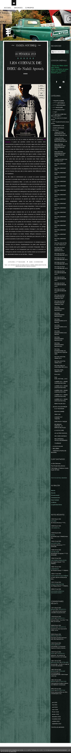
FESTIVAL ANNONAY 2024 (60, 236)
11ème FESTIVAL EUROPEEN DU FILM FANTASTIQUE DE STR (60, 141)
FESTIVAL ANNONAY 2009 (60, 174)
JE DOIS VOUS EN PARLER (60, 408)
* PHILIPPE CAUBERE (58, 102)
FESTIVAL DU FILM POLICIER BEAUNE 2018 (61, 264)
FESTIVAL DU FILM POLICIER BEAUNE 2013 (61, 260)
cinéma (32, 266)
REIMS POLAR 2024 (59, 405)
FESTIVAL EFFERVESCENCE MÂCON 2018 (59, 340)
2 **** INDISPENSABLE (59, 106)
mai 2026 (54, 706)
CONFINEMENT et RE (58, 127)
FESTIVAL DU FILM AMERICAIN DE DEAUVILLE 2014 (59, 250)
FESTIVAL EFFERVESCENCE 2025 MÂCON (60, 334)
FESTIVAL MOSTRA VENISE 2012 (59, 359)
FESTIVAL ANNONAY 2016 (60, 205)
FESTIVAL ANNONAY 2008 (60, 170)
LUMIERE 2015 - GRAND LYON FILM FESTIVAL (61, 383)
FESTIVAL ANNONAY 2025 (60, 240)
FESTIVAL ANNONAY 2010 (60, 179)
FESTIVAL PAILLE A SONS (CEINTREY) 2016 (60, 367)
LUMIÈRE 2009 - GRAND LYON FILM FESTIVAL (61, 392)
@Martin (53, 610)
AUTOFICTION (55, 545)
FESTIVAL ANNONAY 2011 (60, 183)
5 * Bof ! (55, 113)
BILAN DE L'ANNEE (59, 413)
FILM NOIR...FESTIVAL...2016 (60, 379)
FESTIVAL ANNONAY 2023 (60, 232)
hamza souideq (31, 267)
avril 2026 (55, 708)
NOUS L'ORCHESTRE (57, 585)
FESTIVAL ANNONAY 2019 (60, 218)
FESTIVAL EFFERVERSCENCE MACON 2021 (59, 310)
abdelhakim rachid (40, 266)
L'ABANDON (55, 570)
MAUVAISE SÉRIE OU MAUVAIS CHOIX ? (57, 593)
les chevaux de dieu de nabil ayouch (19, 266)
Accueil (7, 9)
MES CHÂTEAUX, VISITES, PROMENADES (60, 441)
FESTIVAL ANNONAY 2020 (60, 223)
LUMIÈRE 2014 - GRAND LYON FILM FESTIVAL (61, 401)
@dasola (53, 672)
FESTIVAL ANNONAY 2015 (60, 201)
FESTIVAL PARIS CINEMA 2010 (58, 372)
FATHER (53, 522)
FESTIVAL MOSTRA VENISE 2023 (59, 363)
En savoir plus (12, 751)
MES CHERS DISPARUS (60, 437)
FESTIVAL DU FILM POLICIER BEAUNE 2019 (61, 268)
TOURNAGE (57, 444)
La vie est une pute (58, 447)
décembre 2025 (56, 718)
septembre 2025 (56, 725)
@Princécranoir (55, 664)
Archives (18, 9)
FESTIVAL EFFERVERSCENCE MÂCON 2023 (59, 316)
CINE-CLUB (57, 416)
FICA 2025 (57, 376)
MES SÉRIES (56, 450)
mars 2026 (55, 711)
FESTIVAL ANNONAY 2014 (60, 196)
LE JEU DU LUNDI (59, 432)
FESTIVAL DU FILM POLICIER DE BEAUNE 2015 (60, 280)
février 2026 (55, 713)
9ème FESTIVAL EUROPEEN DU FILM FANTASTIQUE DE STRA (59, 156)
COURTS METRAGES (58, 129)
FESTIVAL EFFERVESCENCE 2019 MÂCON (60, 322)
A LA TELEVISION (59, 410)
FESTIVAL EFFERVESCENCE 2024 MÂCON (60, 328)
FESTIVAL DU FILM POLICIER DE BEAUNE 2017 (60, 292)
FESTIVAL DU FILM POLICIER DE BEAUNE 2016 (60, 286)
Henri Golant (55, 501)
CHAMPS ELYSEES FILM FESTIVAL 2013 (60, 161)
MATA (53, 536)
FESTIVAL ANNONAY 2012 (60, 188)
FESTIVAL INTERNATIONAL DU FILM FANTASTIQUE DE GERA (60, 353)
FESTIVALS (56, 131)
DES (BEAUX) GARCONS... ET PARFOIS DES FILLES (60, 427)
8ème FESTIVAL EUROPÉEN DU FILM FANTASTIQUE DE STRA (59, 148)
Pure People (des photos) (58, 467)
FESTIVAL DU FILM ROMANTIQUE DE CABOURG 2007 (59, 298)
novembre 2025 (56, 720)
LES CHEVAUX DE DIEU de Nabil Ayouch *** (25, 69)
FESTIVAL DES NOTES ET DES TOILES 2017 (60, 245)
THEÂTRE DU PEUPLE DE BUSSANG (58, 453)
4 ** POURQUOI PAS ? (59, 111)
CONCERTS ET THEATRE (58, 419)
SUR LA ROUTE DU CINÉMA (59, 577)
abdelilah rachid (21, 267)
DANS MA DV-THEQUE (60, 423)
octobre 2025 (56, 723)
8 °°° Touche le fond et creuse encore (60, 124)
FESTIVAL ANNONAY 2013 (60, 192)
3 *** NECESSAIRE (20, 263)
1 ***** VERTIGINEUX (59, 104)
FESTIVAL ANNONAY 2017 (60, 210)
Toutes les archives (57, 728)
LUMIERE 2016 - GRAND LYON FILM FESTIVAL (61, 388)
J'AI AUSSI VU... (55, 529)
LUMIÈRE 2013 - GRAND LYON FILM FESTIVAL (61, 397)
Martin (53, 619)
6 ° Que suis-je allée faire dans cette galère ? (58, 116)
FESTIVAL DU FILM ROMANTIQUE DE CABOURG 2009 (59, 304)
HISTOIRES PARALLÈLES (59, 562)
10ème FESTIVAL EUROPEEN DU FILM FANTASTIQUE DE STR (60, 135)
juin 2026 (54, 704)
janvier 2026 (55, 715)
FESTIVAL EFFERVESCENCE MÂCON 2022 (59, 346)
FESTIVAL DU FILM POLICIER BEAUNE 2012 (61, 255)
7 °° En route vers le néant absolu (59, 120)
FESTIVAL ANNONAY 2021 (60, 227)
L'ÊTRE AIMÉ (55, 553)
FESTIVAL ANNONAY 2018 (60, 214)
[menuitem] (8, 9)
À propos (30, 9)
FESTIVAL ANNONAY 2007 (60, 166)
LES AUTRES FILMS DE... (61, 434)
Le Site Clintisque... (56, 465)
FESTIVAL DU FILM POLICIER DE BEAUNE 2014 (60, 274)
